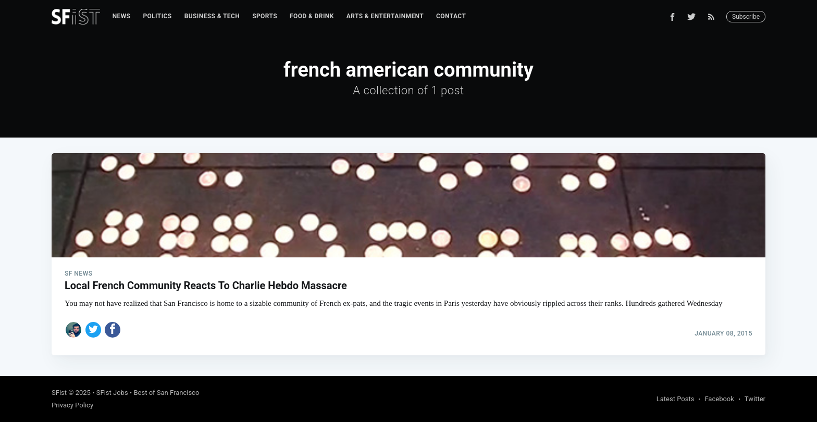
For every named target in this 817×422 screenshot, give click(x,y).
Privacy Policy (72, 405)
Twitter (755, 399)
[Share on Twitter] (93, 330)
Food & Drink (312, 16)
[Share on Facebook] (112, 330)
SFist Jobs (112, 392)
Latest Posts (676, 399)
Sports (264, 16)
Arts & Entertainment (385, 16)
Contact (451, 16)
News (122, 16)
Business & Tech (212, 16)
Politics (157, 16)
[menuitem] (121, 16)
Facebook (719, 399)
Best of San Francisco (166, 392)
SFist (59, 392)
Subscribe (746, 16)
